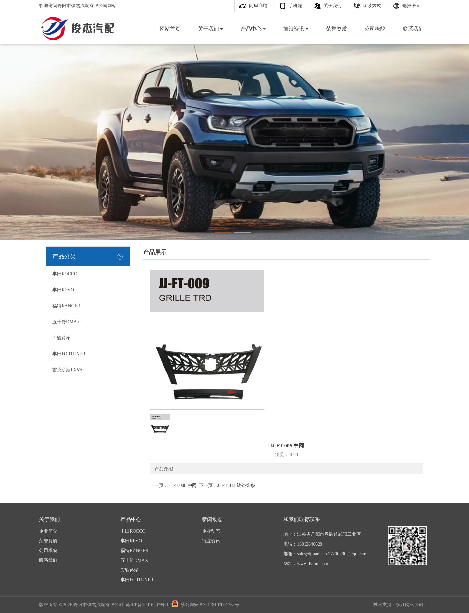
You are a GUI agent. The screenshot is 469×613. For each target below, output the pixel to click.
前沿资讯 (295, 29)
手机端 (295, 5)
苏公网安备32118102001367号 (209, 604)
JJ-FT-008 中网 (182, 485)
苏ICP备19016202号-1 (147, 604)
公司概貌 (374, 29)
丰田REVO (63, 289)
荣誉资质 (336, 29)
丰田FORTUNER (68, 353)
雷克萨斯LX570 (68, 369)
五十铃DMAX (66, 321)
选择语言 (411, 5)
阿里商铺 (258, 5)
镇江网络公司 (409, 604)
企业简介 (48, 531)
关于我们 (332, 5)
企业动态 (211, 531)
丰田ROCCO (64, 273)
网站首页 (170, 29)
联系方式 (372, 5)
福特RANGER (66, 305)
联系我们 (413, 29)
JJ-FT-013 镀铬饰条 (236, 485)
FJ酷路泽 (61, 337)
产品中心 (253, 29)
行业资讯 (211, 540)
